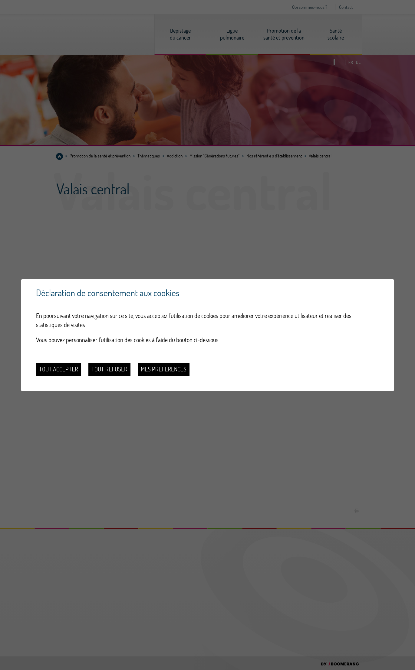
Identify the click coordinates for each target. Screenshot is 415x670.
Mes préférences (163, 369)
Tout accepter (58, 369)
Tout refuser (109, 369)
